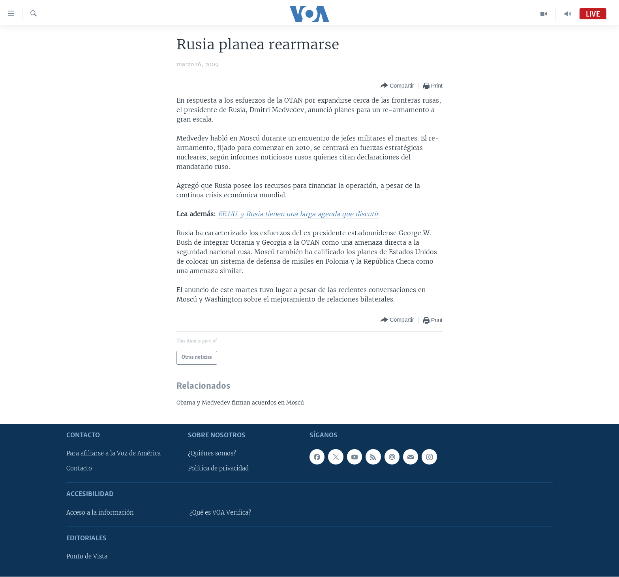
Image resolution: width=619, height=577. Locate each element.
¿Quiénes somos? (212, 453)
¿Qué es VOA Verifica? (220, 512)
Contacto (79, 468)
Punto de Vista (86, 556)
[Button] (397, 86)
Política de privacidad (218, 468)
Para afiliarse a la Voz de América (113, 453)
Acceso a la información (100, 512)
